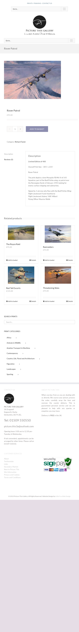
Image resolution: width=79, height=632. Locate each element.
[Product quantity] (15, 129)
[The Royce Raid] (21, 232)
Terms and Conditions (12, 477)
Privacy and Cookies (12, 475)
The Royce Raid (13, 244)
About (6, 459)
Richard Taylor (20, 142)
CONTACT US (47, 3)
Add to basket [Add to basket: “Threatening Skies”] (49, 301)
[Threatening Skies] (58, 275)
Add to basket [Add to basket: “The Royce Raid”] (13, 260)
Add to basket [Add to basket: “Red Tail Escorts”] (13, 301)
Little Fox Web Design (63, 496)
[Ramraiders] (58, 234)
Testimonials (9, 461)
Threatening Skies (51, 288)
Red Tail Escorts (13, 288)
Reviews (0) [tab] (8, 159)
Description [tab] (8, 154)
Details (33, 260)
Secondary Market (11, 467)
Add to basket (37, 129)
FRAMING (37, 3)
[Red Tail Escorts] (21, 275)
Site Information (10, 472)
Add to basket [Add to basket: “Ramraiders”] (49, 260)
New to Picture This (11, 469)
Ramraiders (48, 247)
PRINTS (30, 3)
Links (6, 464)
